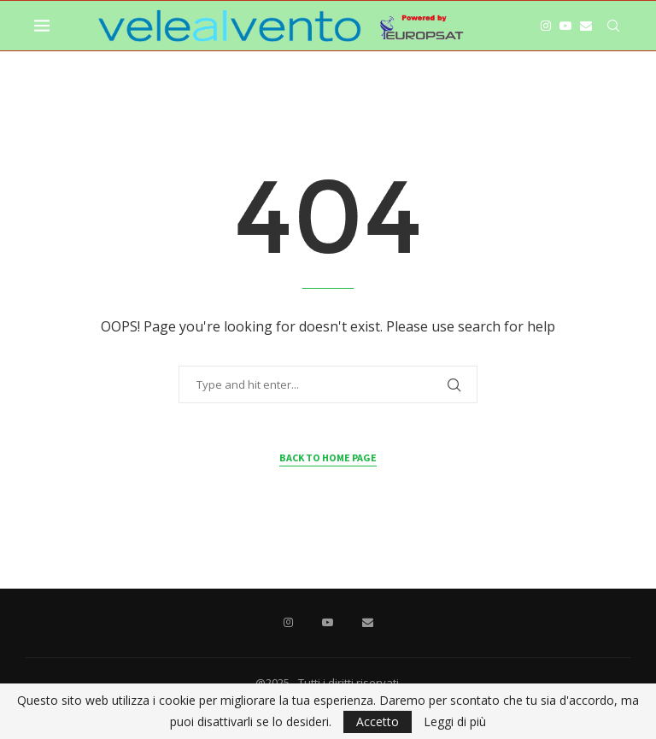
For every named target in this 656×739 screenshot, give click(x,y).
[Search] (613, 25)
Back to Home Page (328, 457)
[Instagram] (546, 25)
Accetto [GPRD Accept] (377, 721)
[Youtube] (565, 25)
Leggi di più (455, 722)
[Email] (586, 25)
